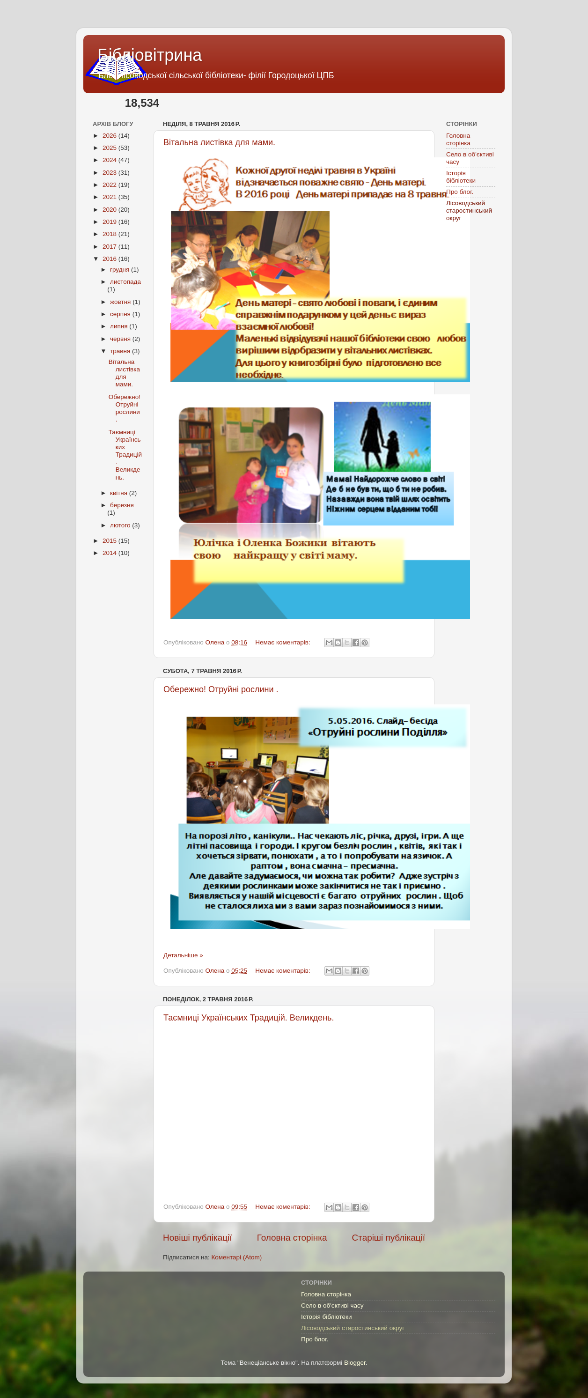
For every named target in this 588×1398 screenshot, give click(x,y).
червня (121, 338)
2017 (110, 246)
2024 (110, 159)
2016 (110, 258)
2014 (110, 552)
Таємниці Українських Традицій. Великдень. (248, 1017)
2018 (110, 233)
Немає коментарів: (283, 642)
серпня (121, 314)
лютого (121, 525)
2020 (110, 209)
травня (121, 351)
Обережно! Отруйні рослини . (221, 689)
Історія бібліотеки (461, 177)
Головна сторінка (292, 1238)
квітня (119, 492)
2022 (110, 184)
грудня (120, 269)
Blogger (355, 1362)
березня (122, 505)
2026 (110, 135)
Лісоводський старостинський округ (469, 211)
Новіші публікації (197, 1238)
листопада (125, 281)
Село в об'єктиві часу (332, 1305)
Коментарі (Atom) (236, 1257)
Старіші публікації (388, 1238)
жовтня (121, 301)
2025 (110, 147)
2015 (110, 540)
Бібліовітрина (149, 55)
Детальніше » (183, 955)
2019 (110, 221)
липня (119, 326)
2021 (110, 196)
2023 (110, 172)
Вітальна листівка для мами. (219, 142)
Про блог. (459, 191)
